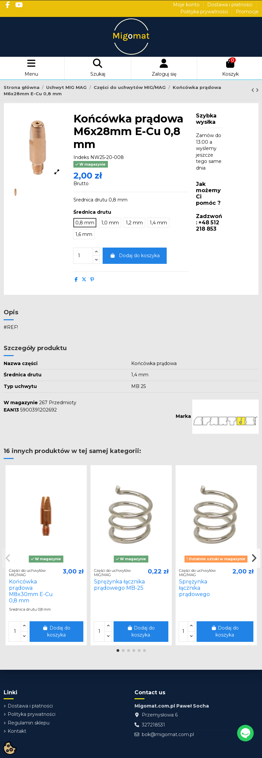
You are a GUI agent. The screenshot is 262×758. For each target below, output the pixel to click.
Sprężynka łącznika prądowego (194, 587)
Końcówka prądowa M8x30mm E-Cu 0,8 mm (31, 591)
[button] (118, 650)
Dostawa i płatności (230, 5)
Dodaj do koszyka (135, 256)
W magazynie (21, 403)
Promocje (247, 12)
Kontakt (17, 731)
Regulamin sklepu (28, 723)
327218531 (153, 725)
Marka (183, 416)
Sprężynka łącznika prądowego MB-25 (119, 584)
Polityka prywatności (204, 12)
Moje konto (187, 5)
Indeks (81, 157)
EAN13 (11, 410)
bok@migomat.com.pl (168, 734)
